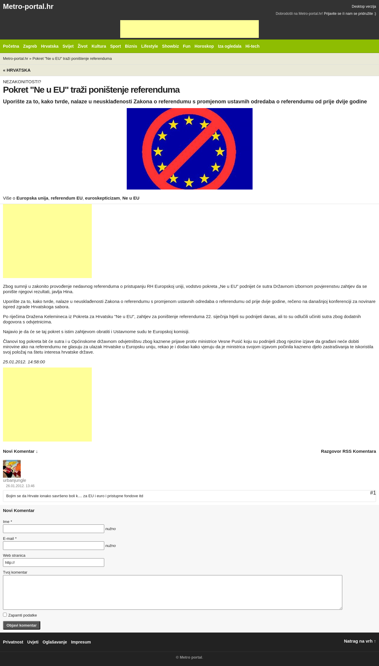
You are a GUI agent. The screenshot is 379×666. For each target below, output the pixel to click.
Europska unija (33, 197)
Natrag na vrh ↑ (360, 640)
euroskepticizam (102, 197)
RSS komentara (359, 451)
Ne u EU (130, 197)
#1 (373, 492)
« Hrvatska (16, 70)
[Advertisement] (189, 29)
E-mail (10, 538)
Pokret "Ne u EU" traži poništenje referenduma (72, 58)
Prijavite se (332, 14)
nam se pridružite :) (361, 14)
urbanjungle (14, 480)
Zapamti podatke (20, 615)
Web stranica (14, 555)
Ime (7, 521)
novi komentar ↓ (20, 451)
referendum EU (67, 197)
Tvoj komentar (15, 572)
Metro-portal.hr (28, 6)
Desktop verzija (364, 6)
